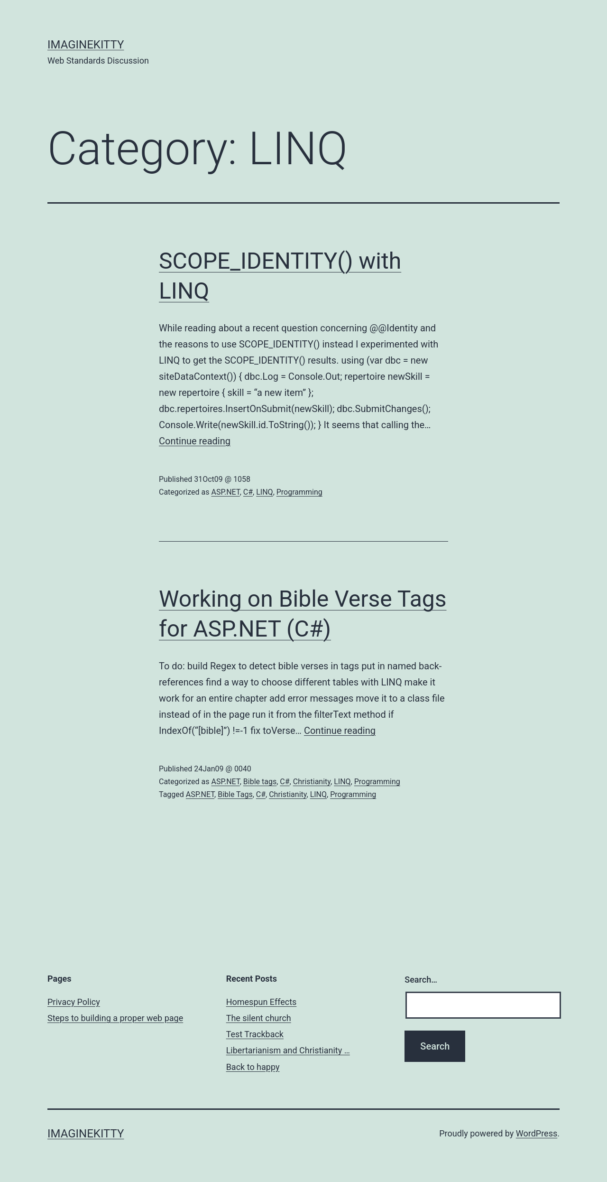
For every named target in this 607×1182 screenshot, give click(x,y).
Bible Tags (235, 794)
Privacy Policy (73, 1002)
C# (248, 492)
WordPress (536, 1133)
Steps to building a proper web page (115, 1018)
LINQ (264, 492)
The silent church (258, 1018)
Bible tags (259, 781)
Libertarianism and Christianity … (288, 1050)
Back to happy (253, 1067)
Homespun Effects (261, 1002)
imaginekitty (85, 44)
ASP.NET (225, 492)
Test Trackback (255, 1034)
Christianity (312, 781)
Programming (299, 492)
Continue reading (194, 441)
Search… (421, 980)
